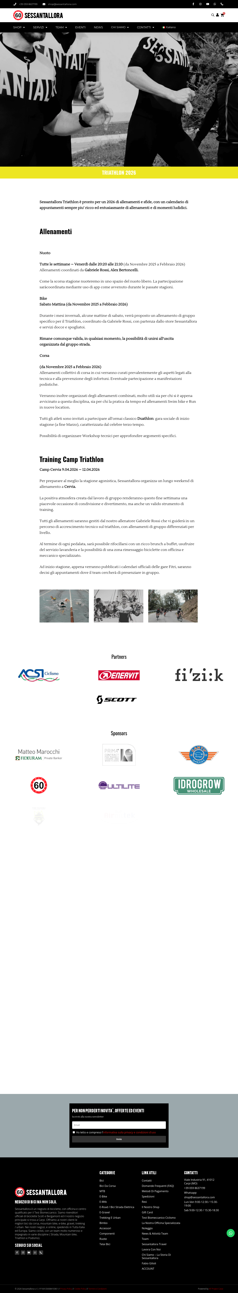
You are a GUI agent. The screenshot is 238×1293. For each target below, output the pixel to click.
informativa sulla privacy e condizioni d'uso (129, 1132)
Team (145, 1239)
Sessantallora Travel (154, 1244)
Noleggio (147, 1228)
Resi (144, 1202)
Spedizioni (148, 1196)
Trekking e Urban (110, 1217)
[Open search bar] (213, 14)
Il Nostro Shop (150, 1207)
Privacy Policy (66, 1288)
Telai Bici (104, 1244)
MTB (102, 1191)
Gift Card (147, 1212)
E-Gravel (104, 1212)
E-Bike (103, 1196)
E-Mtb (103, 1202)
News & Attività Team (155, 1233)
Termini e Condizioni (97, 1288)
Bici (101, 1180)
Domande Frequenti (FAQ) (158, 1186)
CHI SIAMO (120, 27)
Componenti (107, 1233)
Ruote (103, 1239)
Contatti (147, 1180)
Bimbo (103, 1223)
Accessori (105, 1228)
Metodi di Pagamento (155, 1191)
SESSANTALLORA (43, 15)
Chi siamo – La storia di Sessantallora (156, 1256)
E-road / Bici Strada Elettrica (116, 1207)
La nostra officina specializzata (161, 1223)
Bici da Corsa (107, 1186)
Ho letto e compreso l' (116, 1132)
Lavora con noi (151, 1249)
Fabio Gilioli (149, 1263)
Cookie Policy (80, 1288)
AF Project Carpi (216, 1288)
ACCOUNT (148, 1268)
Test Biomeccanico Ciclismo (159, 1217)
